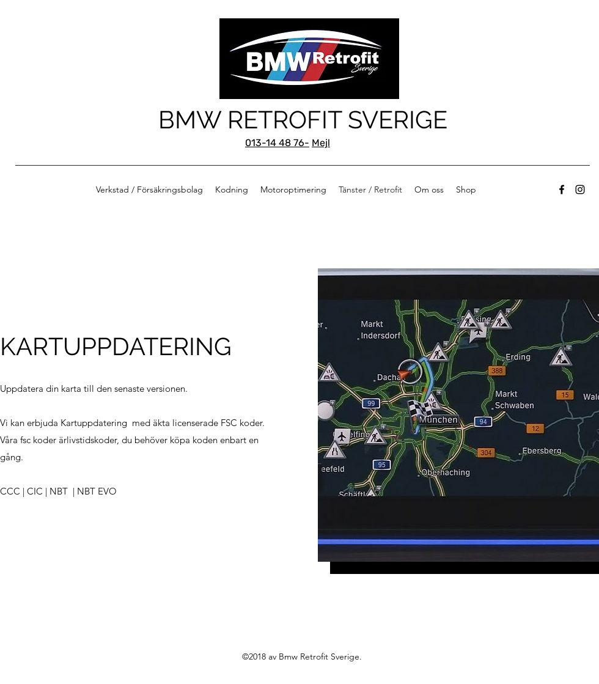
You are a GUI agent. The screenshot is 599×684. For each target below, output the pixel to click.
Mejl (321, 143)
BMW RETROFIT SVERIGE (302, 119)
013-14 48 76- (277, 143)
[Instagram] (580, 189)
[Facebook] (562, 189)
